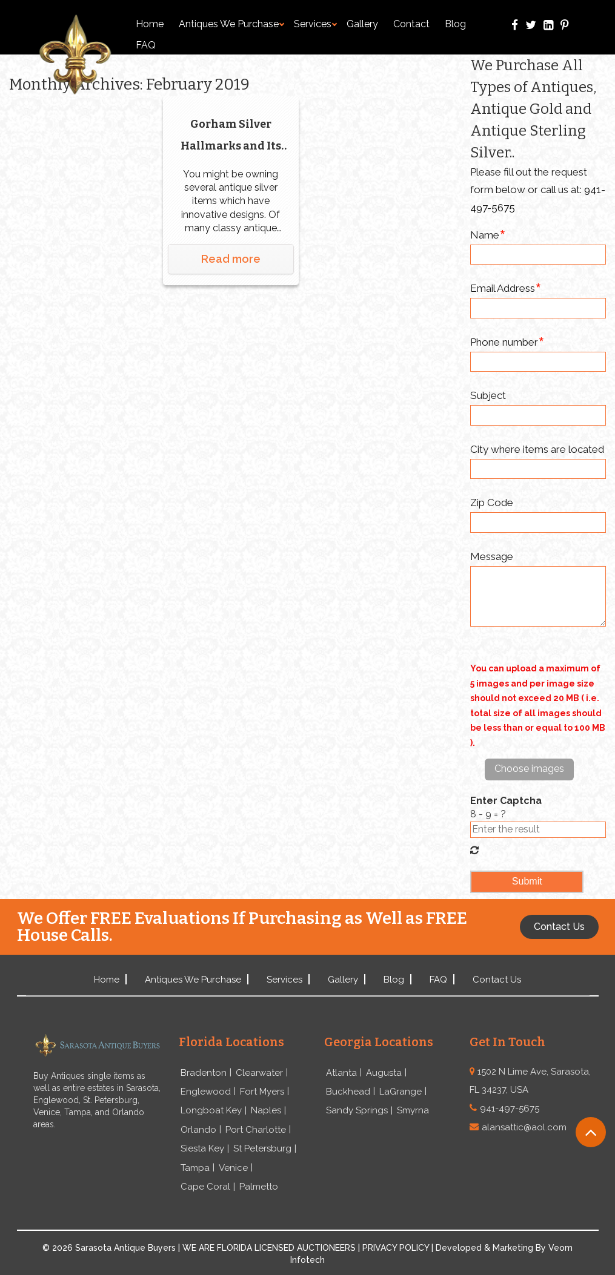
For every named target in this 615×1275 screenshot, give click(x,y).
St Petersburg (262, 1148)
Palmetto (258, 1186)
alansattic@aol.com (524, 1127)
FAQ (146, 45)
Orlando (198, 1129)
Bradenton (204, 1072)
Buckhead (348, 1091)
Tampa (195, 1167)
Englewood (206, 1091)
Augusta (384, 1072)
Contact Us (497, 979)
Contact (411, 24)
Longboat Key (211, 1110)
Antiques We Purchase (231, 24)
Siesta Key (202, 1148)
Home (150, 24)
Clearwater (259, 1072)
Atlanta (341, 1072)
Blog (455, 24)
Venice (233, 1167)
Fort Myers (262, 1091)
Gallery (362, 24)
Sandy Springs (357, 1110)
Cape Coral (205, 1186)
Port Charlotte (255, 1129)
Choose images (529, 768)
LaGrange (400, 1091)
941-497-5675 (509, 1108)
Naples (266, 1110)
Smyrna (413, 1110)
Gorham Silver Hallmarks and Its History (231, 137)
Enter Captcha (506, 800)
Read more (231, 258)
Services (315, 24)
